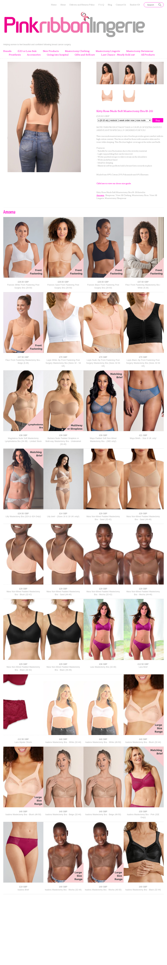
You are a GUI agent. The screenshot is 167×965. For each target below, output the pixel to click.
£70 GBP (63, 357)
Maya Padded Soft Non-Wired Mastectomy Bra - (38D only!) (103, 439)
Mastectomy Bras (140, 195)
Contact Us (121, 4)
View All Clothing (123, 195)
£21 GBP (143, 435)
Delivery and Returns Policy (82, 4)
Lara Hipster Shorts (23, 742)
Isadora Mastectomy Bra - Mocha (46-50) (103, 890)
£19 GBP (23, 887)
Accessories (34, 55)
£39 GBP (63, 435)
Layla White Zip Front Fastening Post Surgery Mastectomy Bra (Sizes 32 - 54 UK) (63, 363)
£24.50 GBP (23, 513)
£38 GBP (23, 435)
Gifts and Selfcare (85, 55)
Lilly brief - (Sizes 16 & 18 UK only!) (63, 516)
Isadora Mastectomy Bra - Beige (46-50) (103, 814)
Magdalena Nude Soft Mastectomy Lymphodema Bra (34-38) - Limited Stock (23, 439)
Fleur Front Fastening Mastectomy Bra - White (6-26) (143, 286)
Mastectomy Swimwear (139, 51)
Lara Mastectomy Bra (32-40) (103, 667)
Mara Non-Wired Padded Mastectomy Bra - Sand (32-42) (103, 518)
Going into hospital (57, 55)
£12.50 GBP (143, 664)
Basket (135, 4)
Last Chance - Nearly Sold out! (118, 55)
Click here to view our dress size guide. (113, 183)
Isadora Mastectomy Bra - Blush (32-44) (143, 742)
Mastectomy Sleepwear (115, 198)
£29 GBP (103, 513)
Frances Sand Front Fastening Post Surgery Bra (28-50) (63, 286)
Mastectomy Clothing (77, 51)
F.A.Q (101, 4)
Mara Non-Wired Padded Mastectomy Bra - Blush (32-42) (23, 593)
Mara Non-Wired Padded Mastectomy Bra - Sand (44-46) (143, 518)
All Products (148, 55)
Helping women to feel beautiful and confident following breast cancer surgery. (37, 44)
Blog (110, 4)
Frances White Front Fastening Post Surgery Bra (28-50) (23, 286)
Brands (7, 51)
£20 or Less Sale (27, 51)
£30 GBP (143, 811)
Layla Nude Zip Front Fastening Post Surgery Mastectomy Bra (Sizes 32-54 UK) (103, 363)
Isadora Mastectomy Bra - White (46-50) (103, 742)
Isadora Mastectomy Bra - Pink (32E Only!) (143, 816)
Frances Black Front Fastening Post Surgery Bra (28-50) (103, 286)
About (63, 4)
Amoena (100, 195)
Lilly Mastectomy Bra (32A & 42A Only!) (23, 516)
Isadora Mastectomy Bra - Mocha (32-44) (63, 890)
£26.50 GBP (23, 282)
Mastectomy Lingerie (108, 51)
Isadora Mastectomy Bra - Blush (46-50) (23, 814)
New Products (51, 51)
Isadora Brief (23, 890)
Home (53, 4)
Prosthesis (15, 55)
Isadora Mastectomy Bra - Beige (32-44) (63, 814)
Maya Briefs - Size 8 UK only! (143, 438)
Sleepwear (110, 195)
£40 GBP (63, 739)
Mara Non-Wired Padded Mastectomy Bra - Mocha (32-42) (103, 593)
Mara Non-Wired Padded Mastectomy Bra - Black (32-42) (23, 668)
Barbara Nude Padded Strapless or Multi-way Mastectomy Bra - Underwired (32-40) (63, 441)
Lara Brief (143, 667)
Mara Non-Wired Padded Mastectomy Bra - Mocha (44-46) (143, 593)
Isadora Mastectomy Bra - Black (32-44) (143, 890)
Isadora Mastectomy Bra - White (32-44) (63, 742)
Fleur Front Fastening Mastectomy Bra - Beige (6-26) (23, 361)
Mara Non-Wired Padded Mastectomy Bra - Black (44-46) (63, 668)
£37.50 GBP (143, 282)
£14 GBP (63, 513)
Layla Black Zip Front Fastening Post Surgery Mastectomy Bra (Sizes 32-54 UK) (143, 363)
